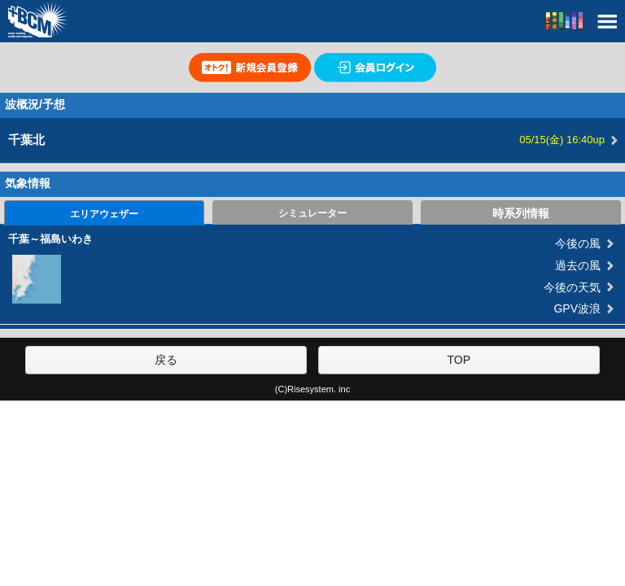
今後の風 (578, 243)
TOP (458, 359)
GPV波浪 (577, 308)
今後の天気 (572, 287)
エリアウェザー (104, 214)
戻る (166, 359)
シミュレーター (312, 213)
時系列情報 (520, 213)
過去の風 (578, 265)
